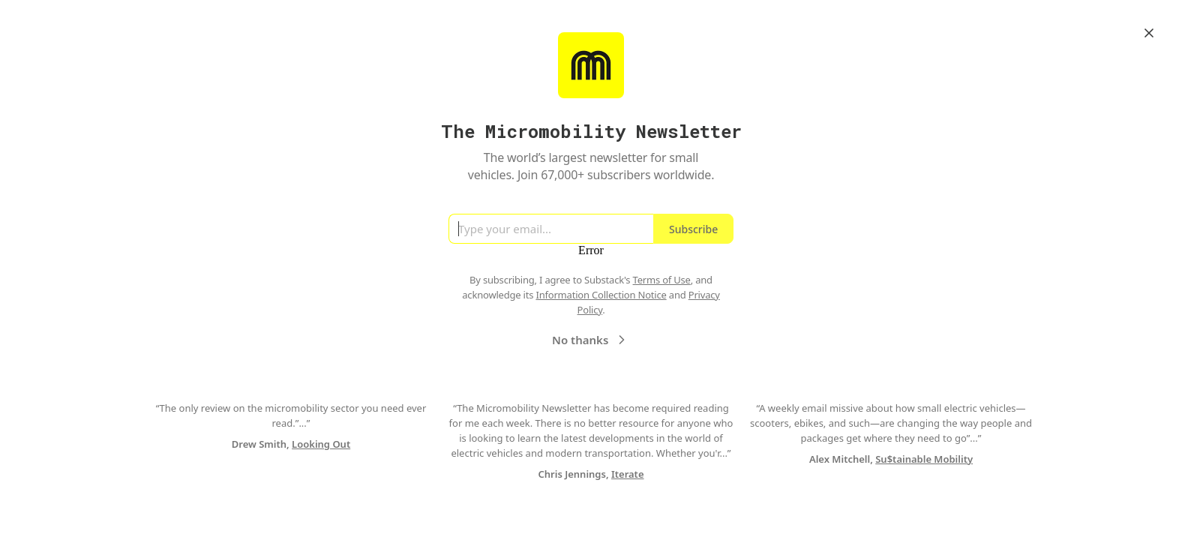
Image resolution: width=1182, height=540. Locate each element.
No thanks (590, 339)
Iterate (627, 474)
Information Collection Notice (601, 295)
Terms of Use (662, 279)
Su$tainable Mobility (924, 459)
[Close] (1149, 33)
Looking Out (321, 444)
